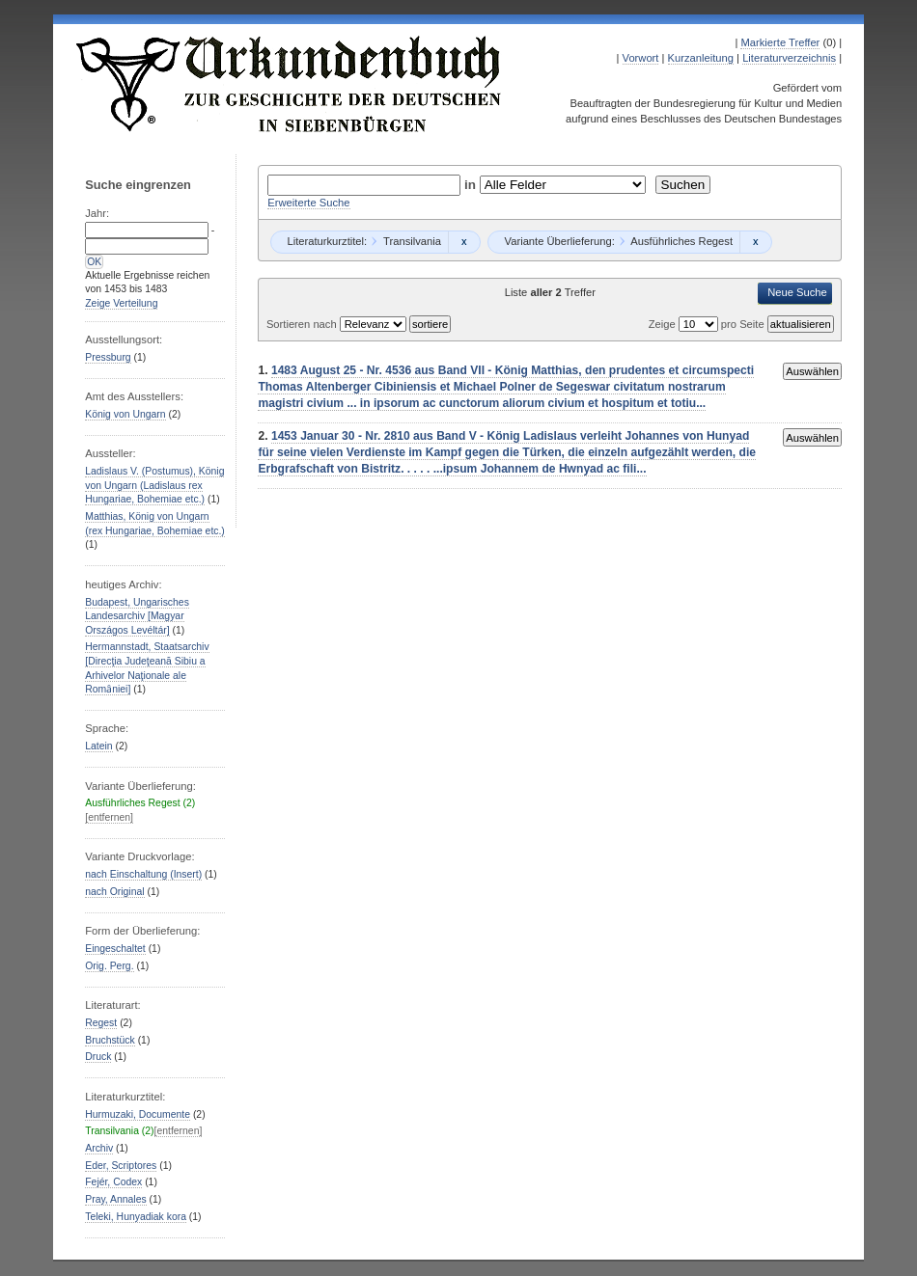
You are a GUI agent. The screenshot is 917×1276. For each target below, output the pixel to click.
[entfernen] (109, 817)
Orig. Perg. (109, 966)
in (472, 184)
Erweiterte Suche (308, 202)
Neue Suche (797, 292)
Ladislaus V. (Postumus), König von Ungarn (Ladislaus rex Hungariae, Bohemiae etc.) (154, 485)
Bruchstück (109, 1040)
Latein (98, 746)
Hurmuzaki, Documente (137, 1114)
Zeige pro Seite (708, 324)
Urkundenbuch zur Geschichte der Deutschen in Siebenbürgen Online (289, 84)
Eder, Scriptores (120, 1165)
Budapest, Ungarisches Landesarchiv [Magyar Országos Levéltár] (137, 616)
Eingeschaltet (115, 948)
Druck (98, 1056)
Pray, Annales (115, 1199)
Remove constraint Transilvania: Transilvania (464, 242)
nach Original (114, 891)
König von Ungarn (125, 414)
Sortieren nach (303, 324)
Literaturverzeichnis (789, 58)
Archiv (99, 1148)
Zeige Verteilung (121, 303)
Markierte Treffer (780, 42)
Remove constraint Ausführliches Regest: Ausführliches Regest (755, 242)
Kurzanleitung (701, 58)
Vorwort (641, 58)
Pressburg (107, 357)
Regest (101, 1023)
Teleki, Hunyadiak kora (135, 1216)
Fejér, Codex (113, 1182)
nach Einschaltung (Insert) (143, 874)
